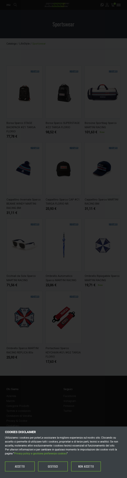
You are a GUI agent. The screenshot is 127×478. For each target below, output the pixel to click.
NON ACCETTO (86, 466)
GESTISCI (53, 466)
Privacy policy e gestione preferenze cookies (40, 453)
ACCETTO (20, 466)
